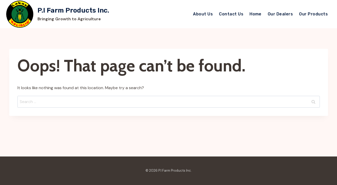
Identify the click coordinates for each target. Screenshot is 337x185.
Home (255, 14)
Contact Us (231, 14)
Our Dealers (280, 14)
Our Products (313, 14)
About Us (203, 14)
